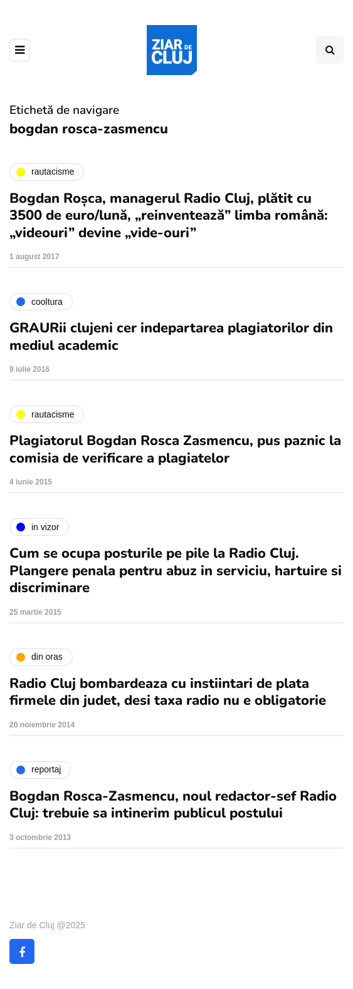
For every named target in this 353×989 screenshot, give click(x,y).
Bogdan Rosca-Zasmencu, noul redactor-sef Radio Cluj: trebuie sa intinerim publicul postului (173, 805)
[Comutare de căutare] (330, 50)
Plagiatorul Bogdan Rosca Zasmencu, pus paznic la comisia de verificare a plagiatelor (175, 449)
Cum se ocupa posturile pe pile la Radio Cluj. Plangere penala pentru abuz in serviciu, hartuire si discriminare (175, 570)
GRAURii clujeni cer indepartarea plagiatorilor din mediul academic (171, 337)
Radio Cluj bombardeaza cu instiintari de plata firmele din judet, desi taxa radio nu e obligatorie (167, 692)
